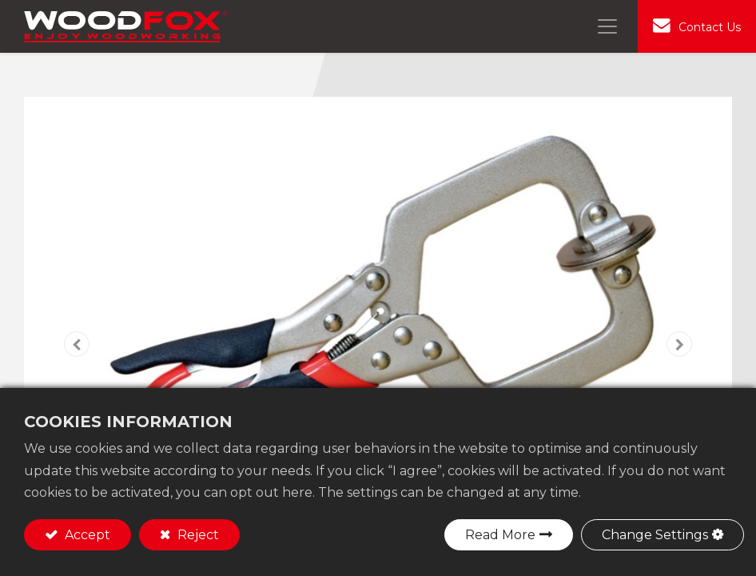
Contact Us (709, 27)
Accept (86, 534)
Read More (500, 534)
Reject (196, 534)
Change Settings (655, 534)
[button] (77, 344)
